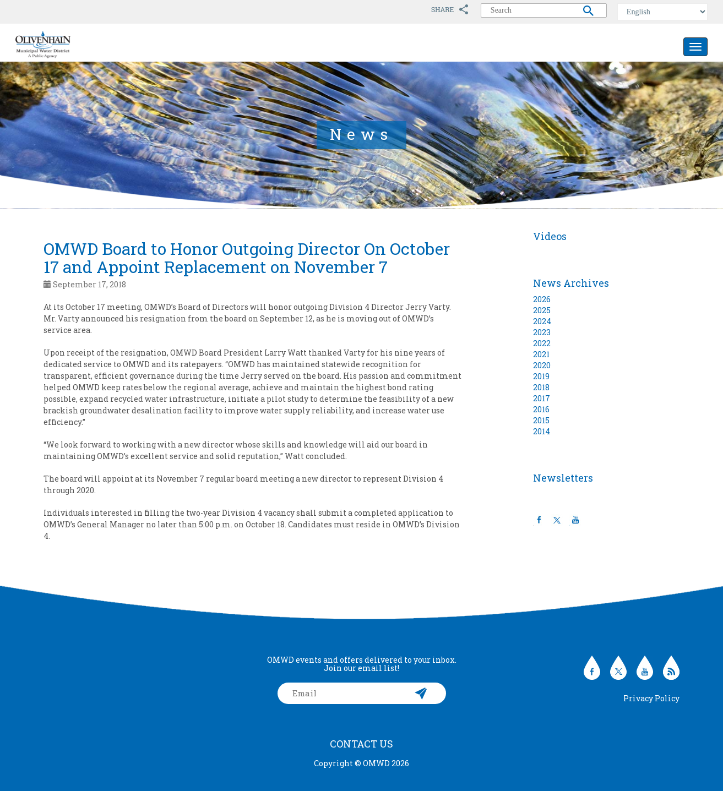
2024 (542, 321)
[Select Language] (662, 11)
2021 (541, 354)
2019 (541, 376)
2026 (542, 299)
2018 (541, 387)
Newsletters (563, 477)
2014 (541, 431)
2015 (541, 420)
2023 (542, 332)
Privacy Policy (651, 698)
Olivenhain (67, 44)
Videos (550, 236)
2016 (541, 409)
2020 (542, 365)
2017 (541, 398)
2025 (542, 310)
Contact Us (361, 743)
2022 (542, 343)
